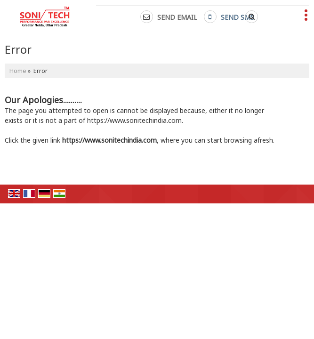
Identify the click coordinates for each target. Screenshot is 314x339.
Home (17, 71)
